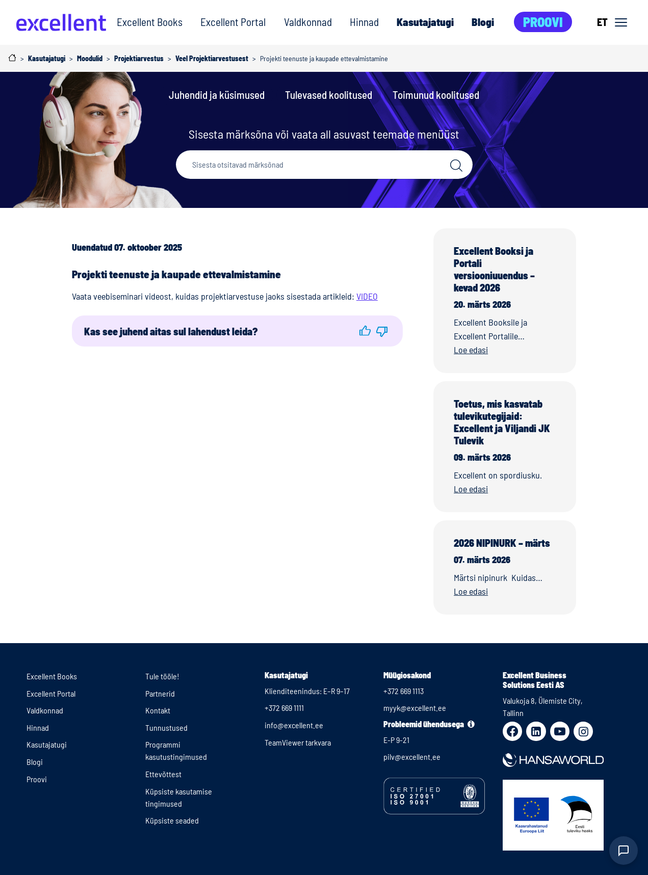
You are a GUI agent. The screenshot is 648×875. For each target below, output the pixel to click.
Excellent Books (150, 21)
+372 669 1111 (284, 707)
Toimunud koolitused (436, 94)
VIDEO (367, 296)
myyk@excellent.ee (414, 707)
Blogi (483, 21)
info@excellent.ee (294, 725)
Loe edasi (471, 349)
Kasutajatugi (425, 21)
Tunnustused (166, 727)
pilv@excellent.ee (411, 756)
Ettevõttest (163, 774)
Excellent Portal (233, 21)
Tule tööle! (162, 676)
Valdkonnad (308, 21)
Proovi (543, 22)
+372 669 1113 (403, 691)
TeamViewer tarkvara (298, 742)
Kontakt (157, 710)
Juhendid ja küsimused (217, 94)
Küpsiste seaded (172, 820)
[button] (365, 331)
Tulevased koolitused (328, 94)
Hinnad (364, 21)
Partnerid (160, 693)
